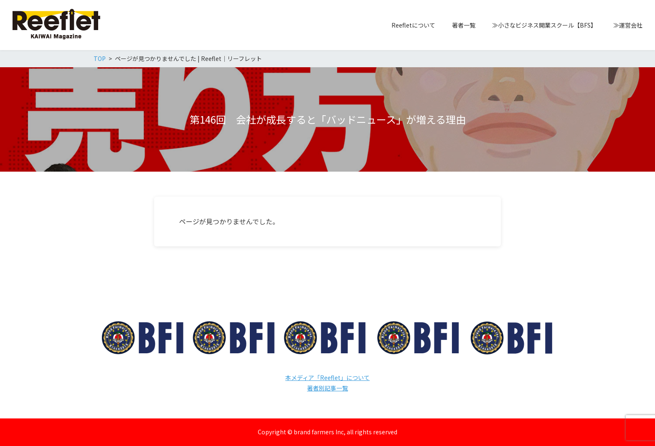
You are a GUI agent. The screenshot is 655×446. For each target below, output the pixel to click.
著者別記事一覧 (327, 388)
